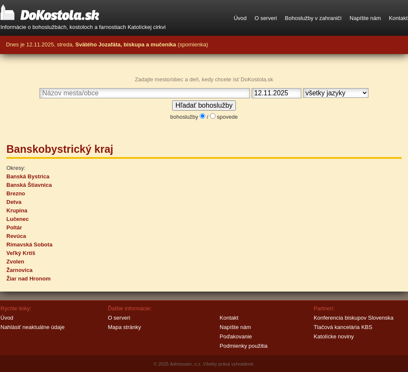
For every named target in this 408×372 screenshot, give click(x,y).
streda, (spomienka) (132, 44)
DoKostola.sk (49, 12)
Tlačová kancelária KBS (343, 327)
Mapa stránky (124, 327)
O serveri (266, 18)
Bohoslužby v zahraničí (313, 18)
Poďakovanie (236, 336)
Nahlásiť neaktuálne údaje (32, 327)
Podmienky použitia (244, 346)
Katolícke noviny (334, 336)
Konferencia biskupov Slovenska (354, 318)
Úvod (240, 18)
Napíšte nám (365, 18)
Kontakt (398, 18)
